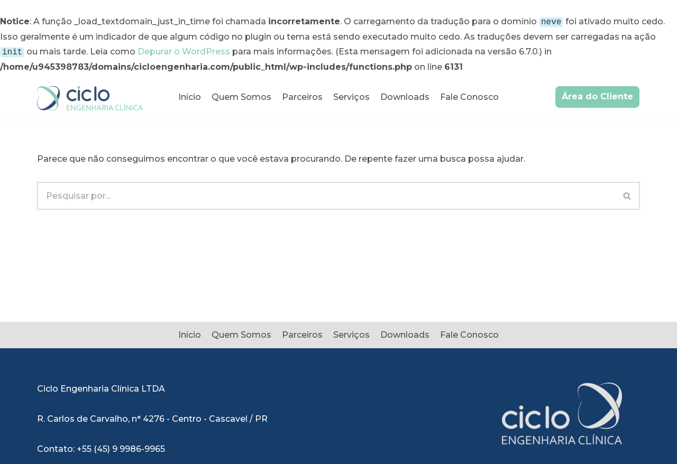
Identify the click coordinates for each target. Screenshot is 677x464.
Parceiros (302, 95)
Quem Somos (241, 95)
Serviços (351, 95)
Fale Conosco (469, 95)
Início (189, 95)
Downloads (404, 95)
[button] (627, 194)
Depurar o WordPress (184, 50)
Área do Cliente (597, 94)
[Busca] (326, 194)
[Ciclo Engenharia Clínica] (90, 96)
